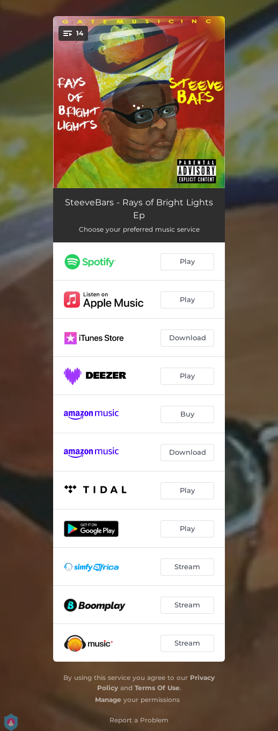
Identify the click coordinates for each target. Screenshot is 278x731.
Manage (108, 700)
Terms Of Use (157, 688)
